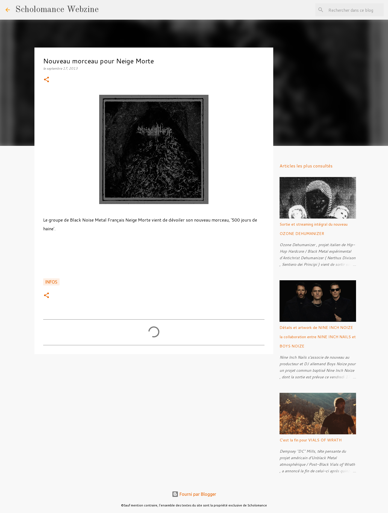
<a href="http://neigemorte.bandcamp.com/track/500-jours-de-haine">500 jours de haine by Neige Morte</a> (153, 258)
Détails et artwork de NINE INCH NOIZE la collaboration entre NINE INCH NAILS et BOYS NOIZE (318, 337)
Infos (51, 281)
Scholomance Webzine (57, 9)
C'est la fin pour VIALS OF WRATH (311, 440)
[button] (46, 80)
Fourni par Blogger (194, 494)
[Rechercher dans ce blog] (355, 9)
